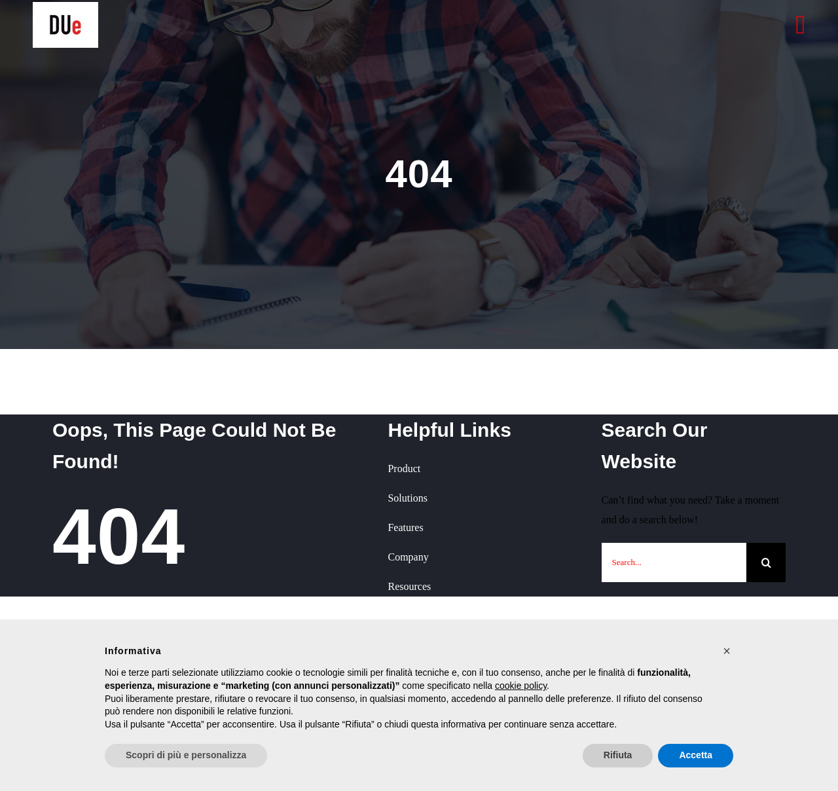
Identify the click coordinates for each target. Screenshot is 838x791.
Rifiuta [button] (618, 755)
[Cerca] (766, 562)
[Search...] (674, 562)
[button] (726, 650)
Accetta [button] (695, 755)
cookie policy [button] (521, 685)
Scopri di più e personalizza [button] (186, 755)
